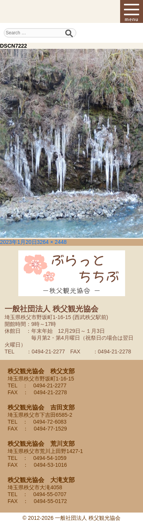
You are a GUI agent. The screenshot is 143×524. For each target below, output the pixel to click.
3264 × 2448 (52, 242)
